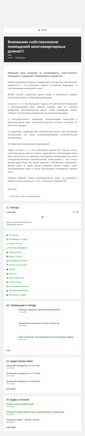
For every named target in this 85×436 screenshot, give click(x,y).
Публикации (20, 58)
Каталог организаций (16, 265)
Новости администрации (30, 196)
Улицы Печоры (14, 282)
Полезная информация (16, 248)
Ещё (8, 350)
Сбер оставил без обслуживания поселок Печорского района (46, 337)
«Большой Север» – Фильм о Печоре (23, 420)
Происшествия (14, 252)
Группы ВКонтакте (15, 278)
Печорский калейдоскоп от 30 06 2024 (23, 381)
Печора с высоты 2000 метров (20, 404)
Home (10, 58)
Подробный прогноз (14, 224)
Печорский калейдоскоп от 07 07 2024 (23, 373)
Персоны (11, 274)
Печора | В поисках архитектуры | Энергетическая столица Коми (35, 412)
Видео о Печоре (14, 256)
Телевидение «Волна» (17, 261)
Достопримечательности (17, 286)
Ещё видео (11, 427)
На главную (12, 235)
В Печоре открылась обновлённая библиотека (40, 310)
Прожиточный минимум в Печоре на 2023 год (39, 323)
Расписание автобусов (17, 291)
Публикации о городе (16, 239)
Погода (10, 269)
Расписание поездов (16, 295)
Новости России (14, 244)
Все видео (11, 389)
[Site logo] (42, 22)
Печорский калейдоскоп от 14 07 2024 (23, 366)
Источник (12, 189)
